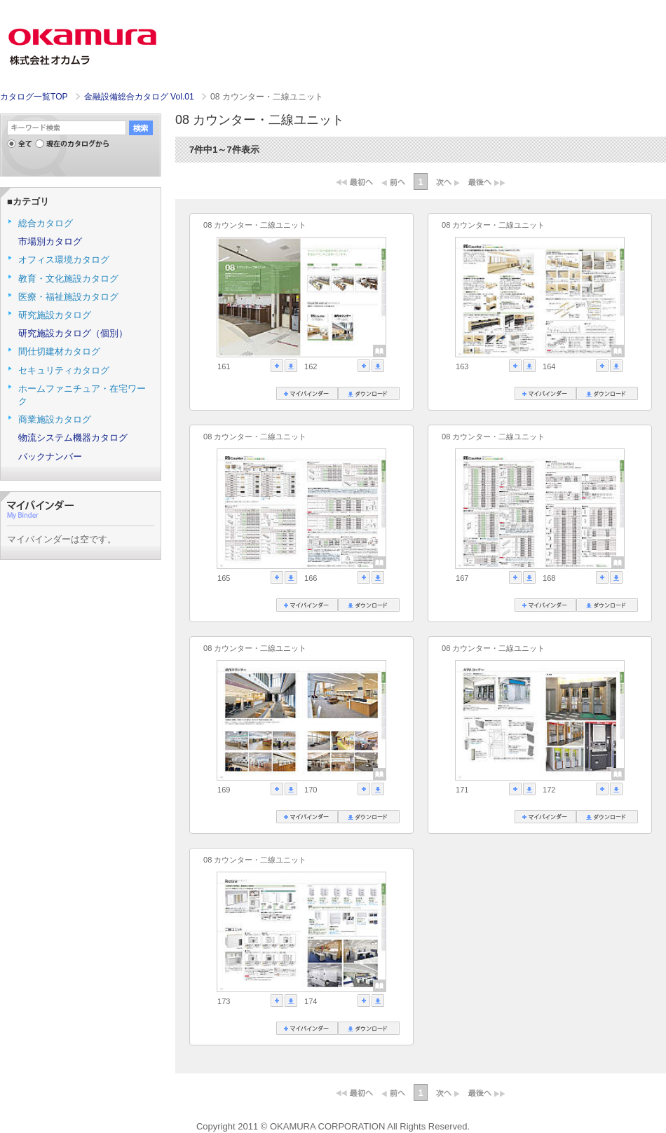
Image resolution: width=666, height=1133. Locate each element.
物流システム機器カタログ (73, 437)
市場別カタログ (50, 241)
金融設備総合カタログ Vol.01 (140, 97)
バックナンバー (50, 456)
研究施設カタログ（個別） (73, 333)
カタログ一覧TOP (33, 97)
